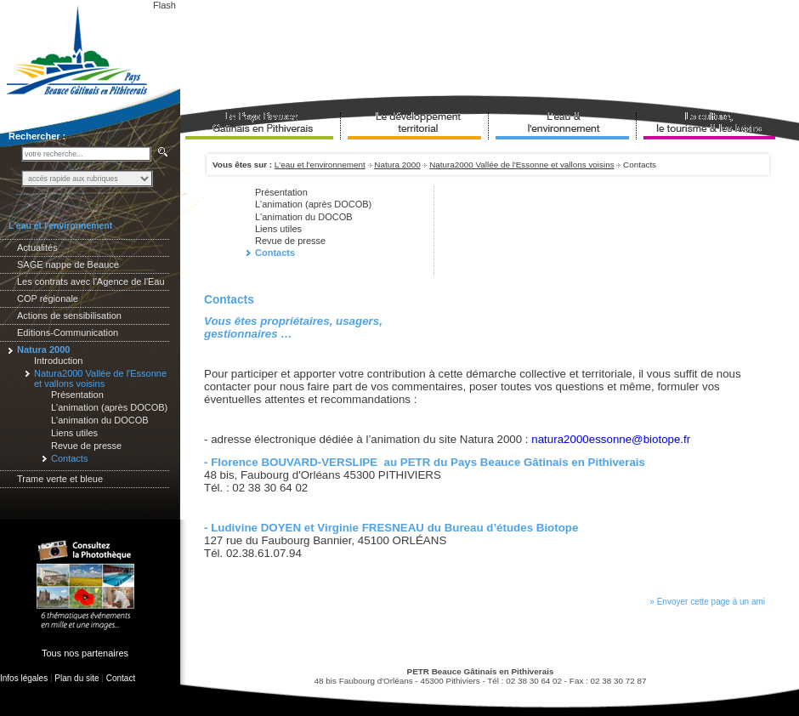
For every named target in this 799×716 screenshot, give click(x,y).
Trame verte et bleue (60, 479)
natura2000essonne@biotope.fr (610, 439)
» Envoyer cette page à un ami (707, 601)
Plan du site (76, 678)
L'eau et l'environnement (320, 164)
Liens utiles (74, 433)
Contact (120, 678)
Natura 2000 (397, 164)
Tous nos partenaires (85, 653)
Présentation (77, 394)
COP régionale (47, 298)
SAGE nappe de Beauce (68, 264)
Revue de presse (86, 445)
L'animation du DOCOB (100, 420)
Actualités (37, 247)
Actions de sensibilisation (69, 315)
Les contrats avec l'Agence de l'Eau (91, 281)
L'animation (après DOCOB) (109, 407)
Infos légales (24, 678)
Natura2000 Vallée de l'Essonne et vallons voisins (521, 164)
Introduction (58, 360)
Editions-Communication (67, 332)
